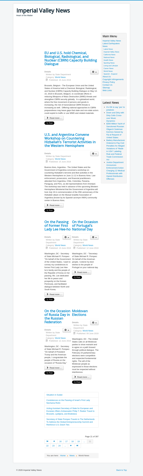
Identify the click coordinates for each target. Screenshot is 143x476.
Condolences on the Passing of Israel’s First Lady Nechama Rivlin (68, 401)
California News (109, 55)
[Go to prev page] (54, 441)
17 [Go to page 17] (66, 441)
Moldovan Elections (80, 313)
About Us (107, 76)
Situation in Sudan (54, 395)
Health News (108, 60)
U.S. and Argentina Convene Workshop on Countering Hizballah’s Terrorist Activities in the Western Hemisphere (70, 140)
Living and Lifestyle (111, 66)
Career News (108, 68)
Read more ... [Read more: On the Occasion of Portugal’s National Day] (81, 272)
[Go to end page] (77, 446)
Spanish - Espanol (110, 74)
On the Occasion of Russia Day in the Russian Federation (57, 316)
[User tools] (94, 72)
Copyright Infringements (113, 79)
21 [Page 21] (90, 441)
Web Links (107, 90)
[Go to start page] (47, 441)
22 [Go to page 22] (47, 446)
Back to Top (121, 470)
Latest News (108, 49)
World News (60, 77)
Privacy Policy (109, 82)
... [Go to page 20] (84, 441)
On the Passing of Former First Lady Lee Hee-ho (57, 225)
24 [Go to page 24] (59, 446)
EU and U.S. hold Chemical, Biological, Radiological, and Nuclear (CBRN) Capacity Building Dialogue (70, 58)
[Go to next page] (71, 446)
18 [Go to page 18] (72, 441)
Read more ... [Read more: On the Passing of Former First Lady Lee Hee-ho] (54, 294)
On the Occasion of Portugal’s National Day (85, 225)
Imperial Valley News (112, 41)
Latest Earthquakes (111, 43)
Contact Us (107, 85)
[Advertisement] (71, 25)
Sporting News (109, 63)
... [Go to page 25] (65, 446)
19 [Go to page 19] (78, 441)
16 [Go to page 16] (60, 441)
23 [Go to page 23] (53, 446)
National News (109, 57)
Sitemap (106, 87)
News (105, 46)
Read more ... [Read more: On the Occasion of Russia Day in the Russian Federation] (54, 368)
